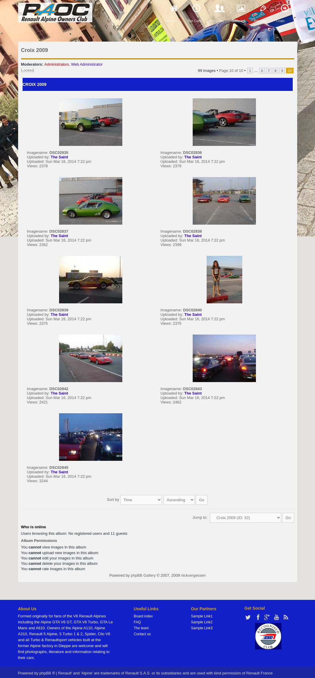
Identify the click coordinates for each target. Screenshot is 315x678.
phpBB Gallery (143, 572)
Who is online (33, 524)
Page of (231, 70)
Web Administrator (87, 64)
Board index (143, 613)
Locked (27, 70)
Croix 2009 (34, 50)
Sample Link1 (202, 613)
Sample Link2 (202, 619)
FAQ (137, 619)
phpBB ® (47, 670)
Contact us (142, 631)
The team (141, 625)
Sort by (134, 498)
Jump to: (200, 514)
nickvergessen (193, 572)
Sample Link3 (202, 625)
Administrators (56, 64)
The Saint (59, 157)
